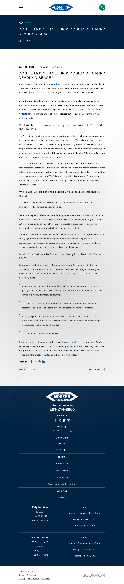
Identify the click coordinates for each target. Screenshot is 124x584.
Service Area (62, 477)
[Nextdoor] (68, 420)
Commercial (62, 463)
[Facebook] (55, 420)
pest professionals (74, 346)
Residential (62, 456)
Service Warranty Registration (62, 484)
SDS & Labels (62, 450)
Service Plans (62, 470)
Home (62, 443)
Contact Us (62, 490)
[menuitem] (22, 578)
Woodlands (24, 113)
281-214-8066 (62, 409)
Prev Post (27, 369)
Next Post (97, 369)
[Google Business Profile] (64, 420)
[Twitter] (59, 420)
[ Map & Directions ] (40, 520)
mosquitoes (54, 84)
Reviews (62, 497)
